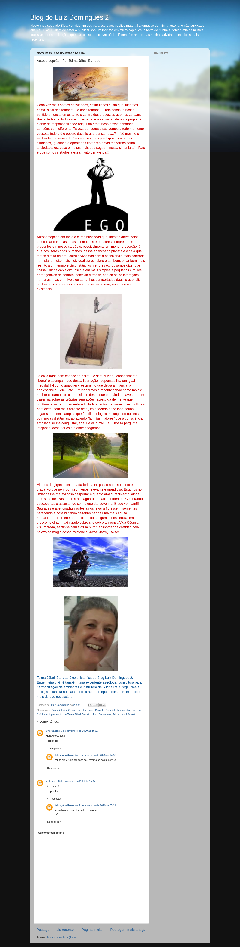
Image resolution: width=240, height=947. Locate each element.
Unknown (51, 781)
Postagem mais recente (55, 930)
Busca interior (59, 710)
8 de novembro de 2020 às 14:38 (97, 755)
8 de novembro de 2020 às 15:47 (76, 781)
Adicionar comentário (51, 832)
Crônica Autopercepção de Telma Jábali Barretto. (64, 714)
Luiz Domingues (102, 714)
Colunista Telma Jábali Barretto (123, 710)
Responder (52, 740)
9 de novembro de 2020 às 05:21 (97, 805)
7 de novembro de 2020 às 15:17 (79, 730)
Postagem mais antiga (127, 930)
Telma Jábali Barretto (124, 714)
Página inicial (92, 930)
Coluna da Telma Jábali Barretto (86, 710)
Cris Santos (53, 730)
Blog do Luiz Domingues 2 (69, 17)
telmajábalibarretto (66, 755)
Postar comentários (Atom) (61, 937)
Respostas (56, 748)
